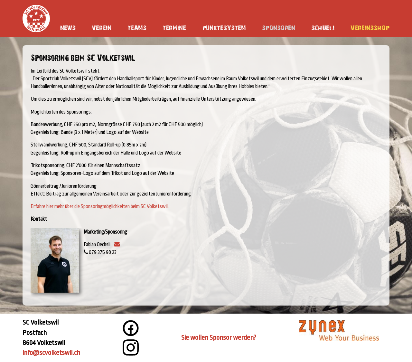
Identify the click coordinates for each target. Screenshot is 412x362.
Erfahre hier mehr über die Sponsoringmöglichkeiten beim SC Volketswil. (100, 206)
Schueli (322, 27)
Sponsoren (278, 27)
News (68, 27)
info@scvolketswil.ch (51, 353)
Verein (101, 27)
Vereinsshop (370, 27)
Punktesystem (224, 27)
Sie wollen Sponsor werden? (218, 337)
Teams (136, 27)
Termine (174, 27)
